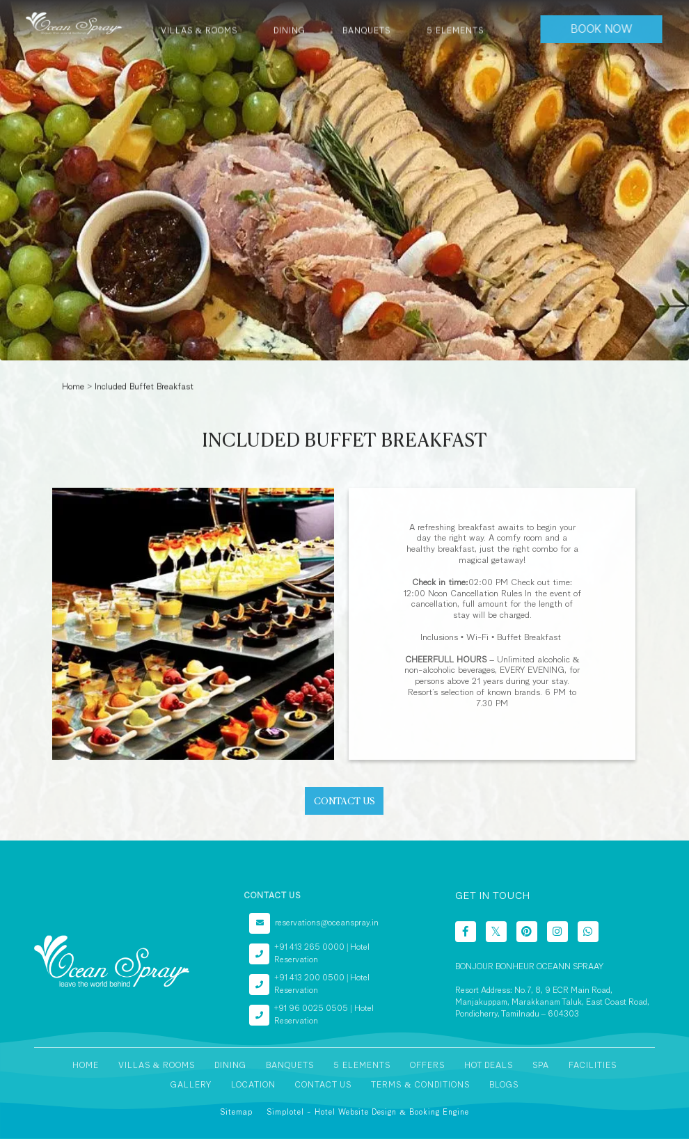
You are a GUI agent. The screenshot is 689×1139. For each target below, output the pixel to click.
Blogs (503, 1085)
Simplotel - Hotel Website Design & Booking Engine (368, 1112)
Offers (427, 1066)
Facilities (593, 1066)
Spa (540, 1066)
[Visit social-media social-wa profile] (588, 931)
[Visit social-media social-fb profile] (465, 931)
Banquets (290, 1066)
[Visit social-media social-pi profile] (526, 931)
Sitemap (236, 1112)
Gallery (191, 1085)
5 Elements (361, 1066)
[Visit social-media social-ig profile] (557, 931)
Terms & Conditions (420, 1085)
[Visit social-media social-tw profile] (496, 931)
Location (253, 1085)
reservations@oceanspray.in (327, 923)
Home (73, 386)
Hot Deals (488, 1066)
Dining (230, 1066)
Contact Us (323, 1085)
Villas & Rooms (156, 1066)
